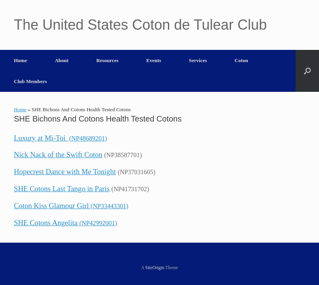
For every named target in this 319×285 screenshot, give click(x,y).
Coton (241, 60)
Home (20, 60)
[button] (307, 71)
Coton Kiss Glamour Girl (71, 205)
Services (198, 60)
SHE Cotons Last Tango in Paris (61, 188)
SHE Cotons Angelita (65, 222)
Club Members (30, 81)
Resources (107, 60)
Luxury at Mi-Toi (60, 138)
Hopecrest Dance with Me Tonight (65, 171)
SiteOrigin (154, 267)
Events (153, 60)
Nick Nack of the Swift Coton (58, 154)
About (62, 60)
